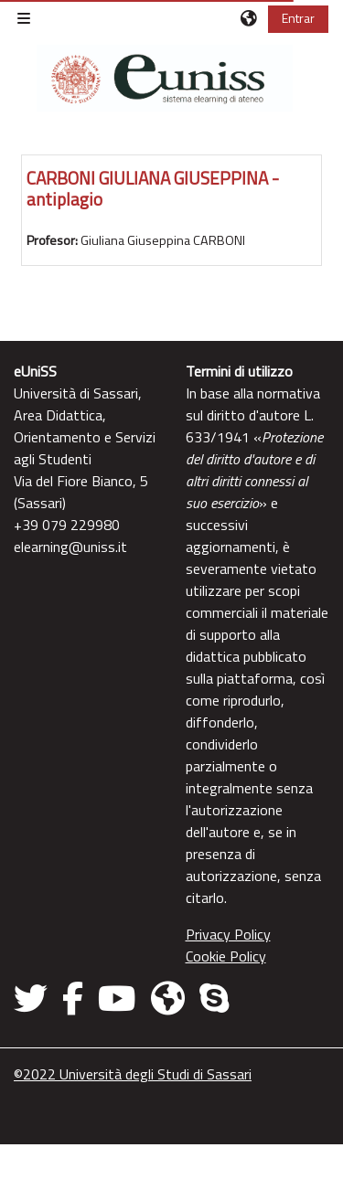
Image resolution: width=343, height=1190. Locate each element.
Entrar (298, 17)
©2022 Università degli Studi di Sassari (133, 1074)
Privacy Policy (228, 934)
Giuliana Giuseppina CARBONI (162, 240)
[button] (250, 18)
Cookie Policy (226, 956)
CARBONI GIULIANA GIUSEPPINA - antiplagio (153, 188)
